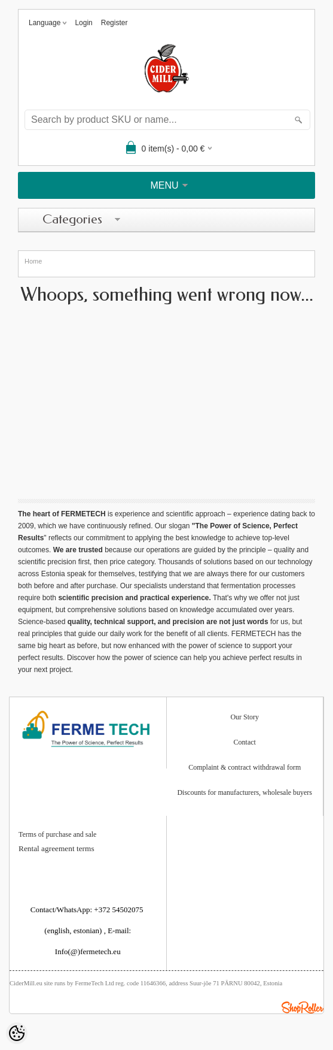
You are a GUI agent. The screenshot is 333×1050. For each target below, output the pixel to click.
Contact (245, 742)
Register (114, 23)
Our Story (244, 717)
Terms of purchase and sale (57, 835)
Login (83, 23)
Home (33, 261)
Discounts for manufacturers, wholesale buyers (244, 792)
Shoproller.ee (302, 1007)
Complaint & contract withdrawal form (244, 767)
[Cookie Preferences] (17, 1033)
